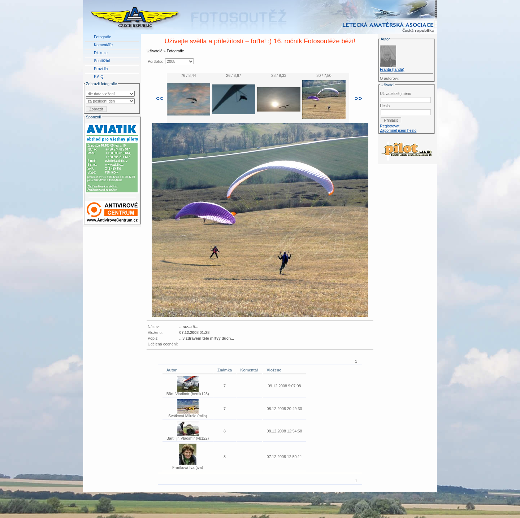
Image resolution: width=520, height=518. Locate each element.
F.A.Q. (99, 76)
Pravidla (101, 68)
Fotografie (102, 37)
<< (159, 98)
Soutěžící (102, 60)
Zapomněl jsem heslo (398, 130)
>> (358, 98)
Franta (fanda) (392, 69)
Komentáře (103, 45)
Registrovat (389, 126)
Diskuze (101, 53)
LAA (431, 499)
